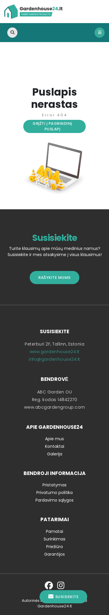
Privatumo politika (54, 492)
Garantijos (54, 554)
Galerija (54, 454)
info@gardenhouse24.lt (54, 359)
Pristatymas (54, 485)
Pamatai (54, 531)
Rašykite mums (54, 277)
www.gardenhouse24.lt (55, 352)
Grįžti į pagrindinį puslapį (52, 126)
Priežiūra (54, 547)
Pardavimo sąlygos (54, 500)
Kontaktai (54, 446)
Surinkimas (54, 539)
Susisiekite (63, 597)
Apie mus (54, 439)
